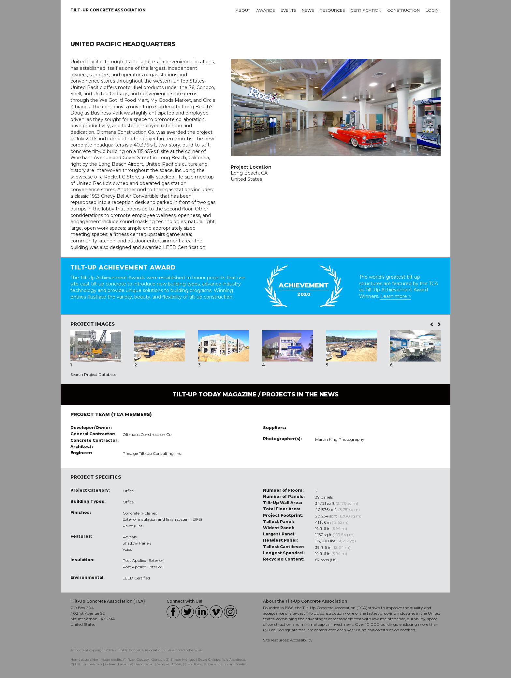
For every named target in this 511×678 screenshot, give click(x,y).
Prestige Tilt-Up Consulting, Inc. (152, 453)
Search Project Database (93, 374)
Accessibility (301, 640)
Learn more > (395, 296)
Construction (403, 10)
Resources (332, 10)
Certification (366, 10)
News (308, 10)
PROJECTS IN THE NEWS (300, 394)
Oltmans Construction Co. (147, 434)
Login (432, 10)
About (243, 10)
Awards (265, 10)
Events (288, 10)
